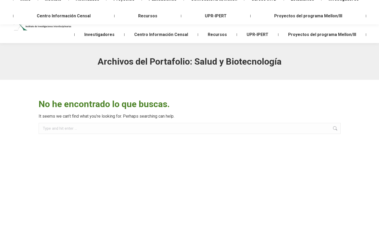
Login (348, 5)
